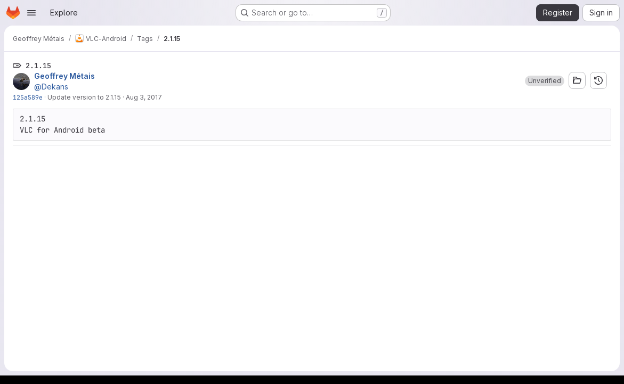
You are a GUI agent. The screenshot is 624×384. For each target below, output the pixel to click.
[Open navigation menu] (31, 12)
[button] (544, 81)
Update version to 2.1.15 (84, 97)
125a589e (28, 97)
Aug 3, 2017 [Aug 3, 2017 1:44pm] (144, 97)
